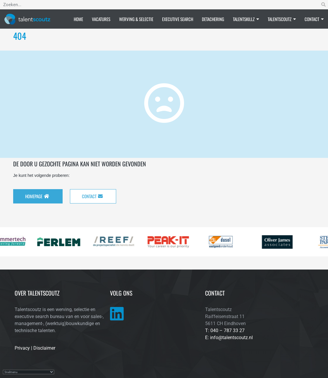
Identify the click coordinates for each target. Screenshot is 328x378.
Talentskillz (246, 19)
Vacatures (101, 19)
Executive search (177, 19)
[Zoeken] (323, 4)
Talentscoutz (282, 19)
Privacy (22, 348)
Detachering (213, 19)
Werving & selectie (136, 19)
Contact (314, 19)
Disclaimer (44, 348)
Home (78, 19)
